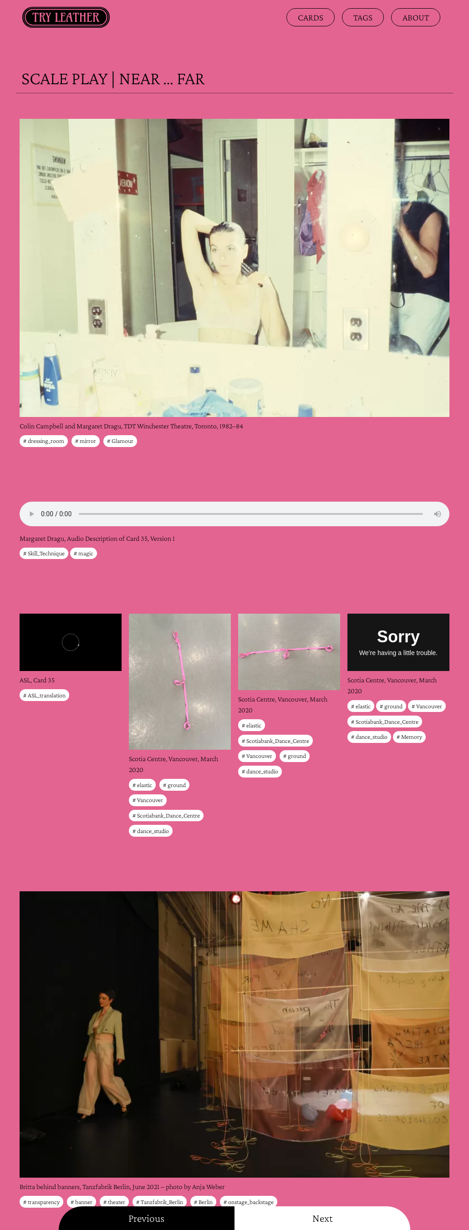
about (416, 17)
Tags (362, 17)
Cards (310, 17)
